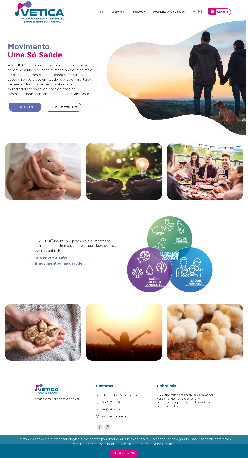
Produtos (137, 11)
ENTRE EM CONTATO (63, 107)
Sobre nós (117, 11)
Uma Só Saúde (35, 55)
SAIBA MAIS (25, 107)
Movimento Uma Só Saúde (169, 11)
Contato (219, 12)
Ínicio (100, 11)
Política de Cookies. (160, 447)
